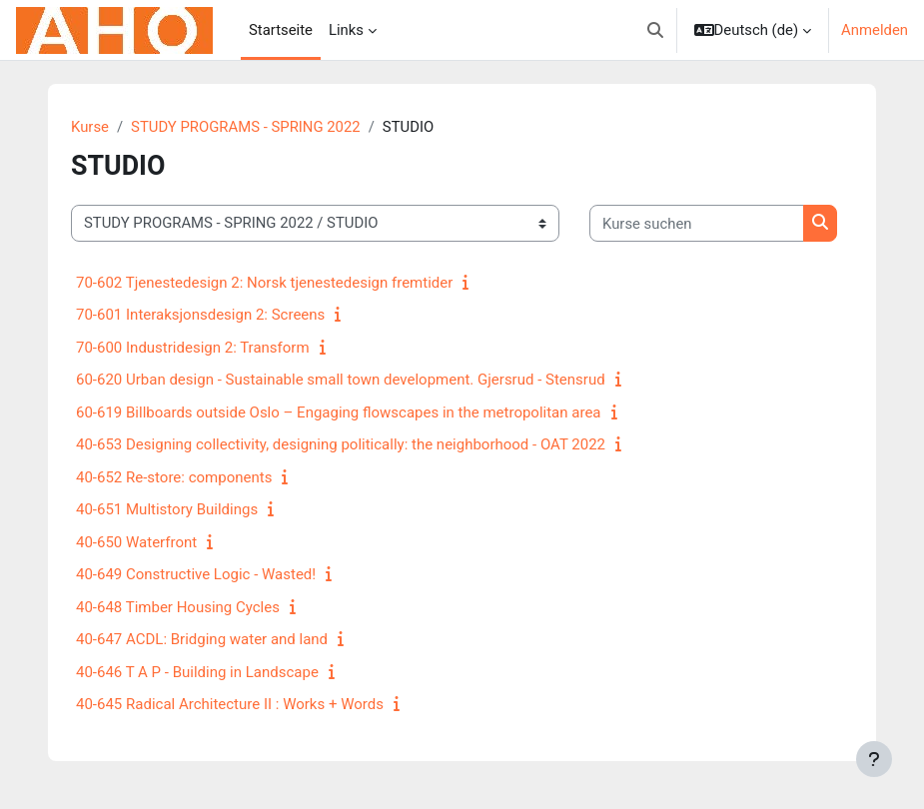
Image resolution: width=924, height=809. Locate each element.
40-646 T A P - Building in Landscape (197, 672)
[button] (655, 30)
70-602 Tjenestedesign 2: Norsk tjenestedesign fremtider (264, 283)
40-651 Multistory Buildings (167, 509)
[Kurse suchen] (696, 223)
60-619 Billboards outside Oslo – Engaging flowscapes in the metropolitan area (338, 412)
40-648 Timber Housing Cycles (178, 607)
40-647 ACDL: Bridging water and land (202, 639)
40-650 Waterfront (136, 542)
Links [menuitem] (346, 30)
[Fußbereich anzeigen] (874, 759)
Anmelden (874, 30)
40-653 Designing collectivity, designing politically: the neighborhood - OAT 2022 (340, 444)
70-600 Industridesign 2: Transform (193, 348)
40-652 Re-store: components (174, 477)
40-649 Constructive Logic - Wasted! (196, 574)
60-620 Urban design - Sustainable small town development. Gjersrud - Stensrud (340, 380)
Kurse (90, 127)
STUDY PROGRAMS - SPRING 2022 (246, 127)
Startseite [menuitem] (281, 30)
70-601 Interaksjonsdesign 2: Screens (200, 315)
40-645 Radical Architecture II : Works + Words (230, 704)
